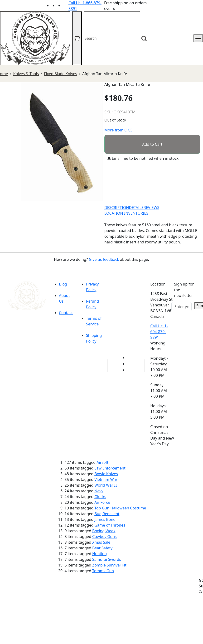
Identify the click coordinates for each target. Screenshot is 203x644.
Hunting (99, 553)
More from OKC (118, 130)
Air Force (102, 502)
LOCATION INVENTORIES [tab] (126, 213)
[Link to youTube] (130, 357)
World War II (105, 485)
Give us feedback (104, 259)
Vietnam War (105, 479)
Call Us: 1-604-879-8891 (159, 331)
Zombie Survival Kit (109, 565)
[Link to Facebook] (130, 363)
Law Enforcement (110, 468)
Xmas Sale (101, 542)
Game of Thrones (109, 525)
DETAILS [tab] (136, 207)
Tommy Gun (103, 570)
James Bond (105, 519)
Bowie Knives (106, 473)
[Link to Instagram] (65, 5)
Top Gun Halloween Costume (120, 508)
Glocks (100, 496)
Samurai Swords (106, 559)
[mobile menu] (198, 38)
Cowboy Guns (104, 536)
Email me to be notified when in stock (143, 158)
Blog (63, 284)
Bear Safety (102, 548)
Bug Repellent (106, 513)
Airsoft (102, 462)
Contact (66, 312)
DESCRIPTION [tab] (116, 207)
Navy (98, 491)
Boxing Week (103, 530)
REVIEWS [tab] (151, 207)
